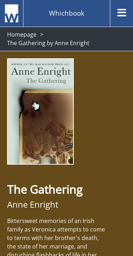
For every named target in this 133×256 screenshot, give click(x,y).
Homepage (22, 34)
